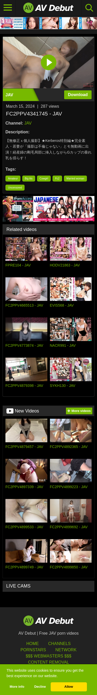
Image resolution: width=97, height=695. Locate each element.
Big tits (29, 178)
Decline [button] (40, 687)
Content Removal (48, 662)
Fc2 (57, 178)
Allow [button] (68, 687)
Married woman (75, 178)
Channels (59, 643)
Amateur (13, 178)
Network (66, 650)
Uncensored (15, 187)
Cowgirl (44, 178)
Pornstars (33, 650)
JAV (28, 123)
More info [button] (17, 687)
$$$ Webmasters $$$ (48, 656)
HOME (32, 643)
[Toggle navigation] (8, 8)
